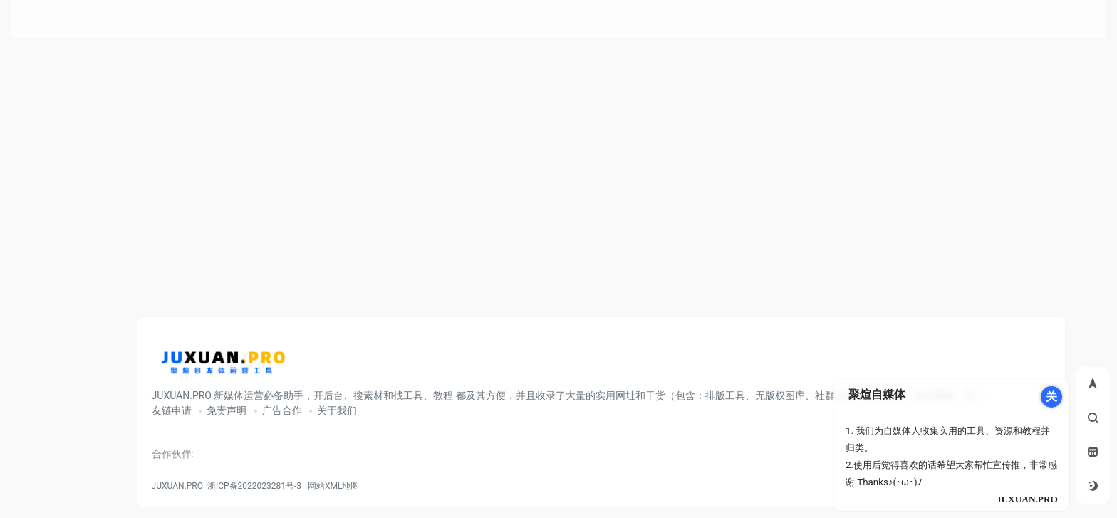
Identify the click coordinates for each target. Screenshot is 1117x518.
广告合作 (282, 410)
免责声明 (226, 410)
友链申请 (172, 410)
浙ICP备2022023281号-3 (254, 486)
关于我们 (337, 410)
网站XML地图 (331, 486)
